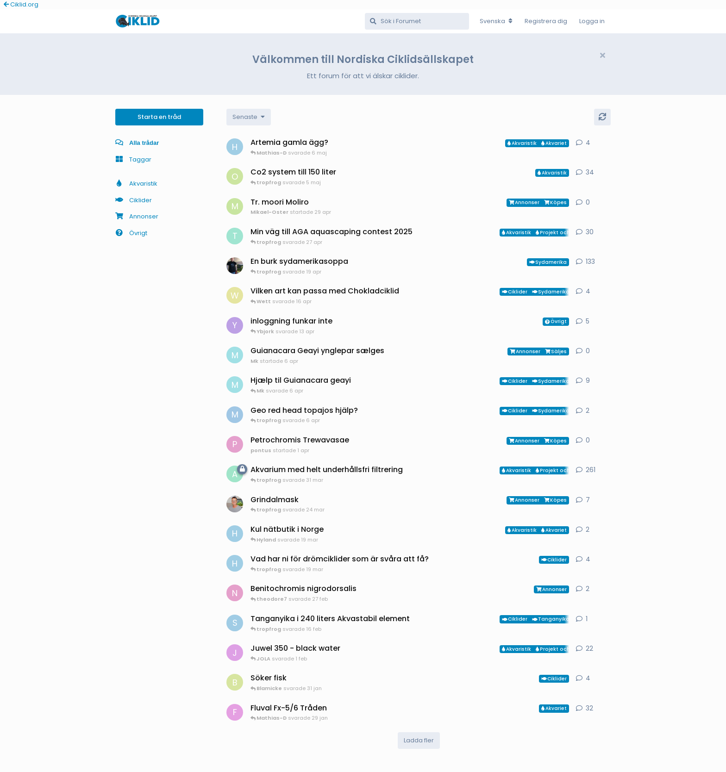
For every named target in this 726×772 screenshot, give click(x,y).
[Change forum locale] (496, 21)
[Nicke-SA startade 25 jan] (234, 593)
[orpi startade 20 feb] (234, 176)
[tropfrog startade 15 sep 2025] (234, 236)
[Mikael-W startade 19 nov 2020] (234, 265)
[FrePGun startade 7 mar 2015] (234, 712)
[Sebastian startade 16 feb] (234, 623)
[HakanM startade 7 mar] (234, 533)
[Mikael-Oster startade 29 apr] (234, 206)
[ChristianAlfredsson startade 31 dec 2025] (234, 504)
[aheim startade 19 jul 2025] (234, 474)
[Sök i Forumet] (417, 21)
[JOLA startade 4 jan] (234, 652)
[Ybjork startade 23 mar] (234, 325)
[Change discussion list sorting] (248, 117)
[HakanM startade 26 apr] (234, 146)
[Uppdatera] (602, 117)
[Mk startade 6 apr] (234, 355)
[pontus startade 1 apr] (234, 444)
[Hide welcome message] (602, 55)
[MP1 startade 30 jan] (234, 414)
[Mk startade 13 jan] (234, 384)
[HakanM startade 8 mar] (234, 563)
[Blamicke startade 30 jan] (234, 682)
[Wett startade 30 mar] (234, 295)
